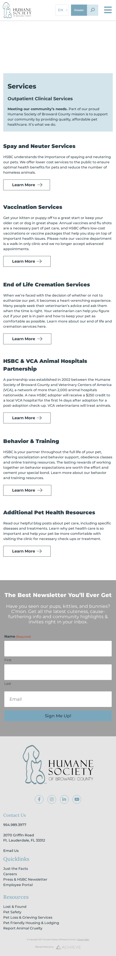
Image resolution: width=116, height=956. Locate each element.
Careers (10, 874)
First (7, 660)
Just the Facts (15, 869)
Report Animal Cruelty (22, 928)
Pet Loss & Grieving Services (27, 917)
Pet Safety (12, 912)
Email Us (11, 851)
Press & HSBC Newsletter (25, 879)
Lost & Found (14, 907)
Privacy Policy (83, 939)
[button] (92, 10)
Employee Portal (18, 885)
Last (7, 683)
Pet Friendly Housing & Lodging (31, 923)
